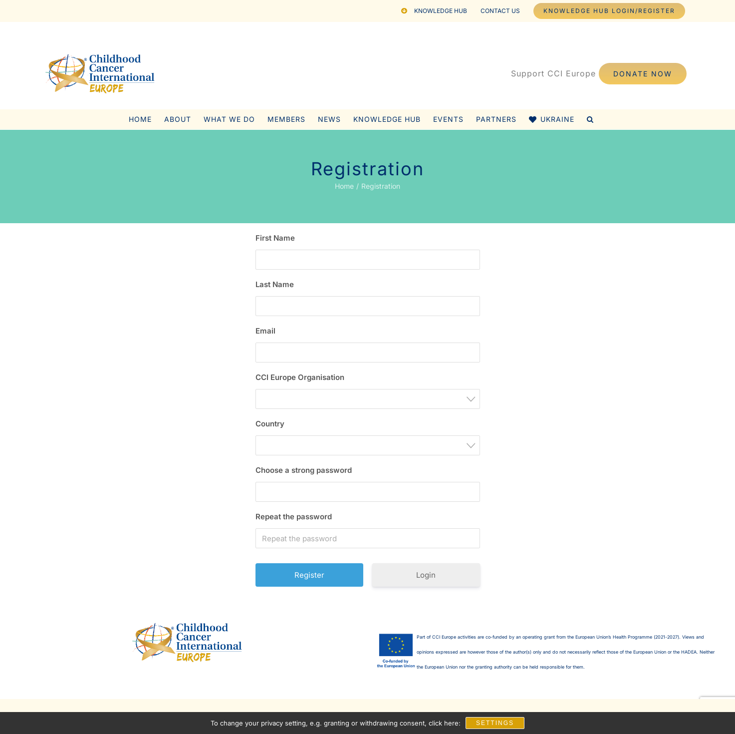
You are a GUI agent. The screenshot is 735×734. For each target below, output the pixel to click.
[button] (590, 119)
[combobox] (367, 399)
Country (269, 423)
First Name (275, 238)
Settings (495, 723)
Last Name (274, 284)
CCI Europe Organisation (299, 377)
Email (265, 331)
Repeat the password (293, 516)
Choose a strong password (303, 470)
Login (426, 575)
